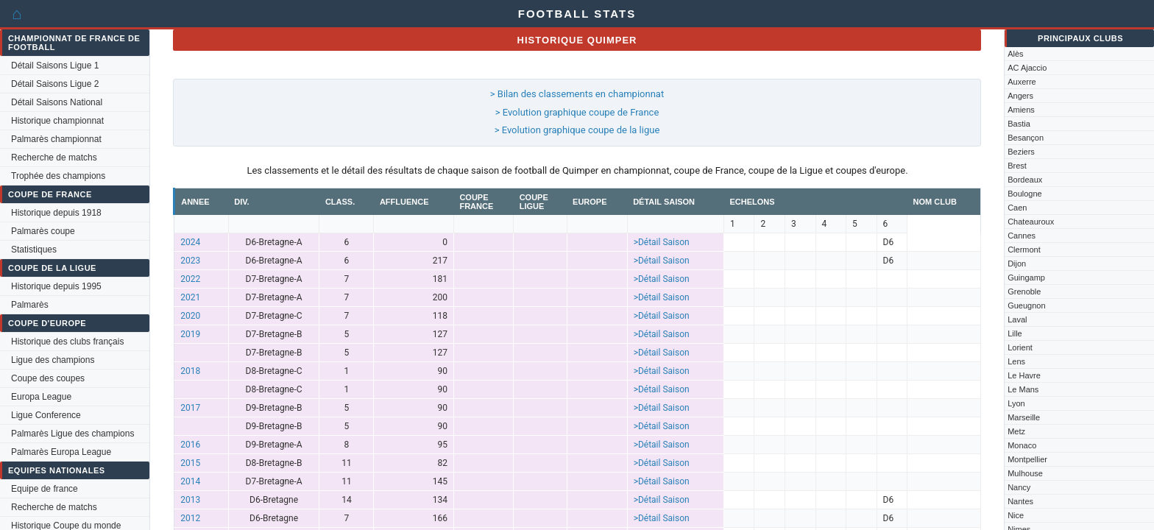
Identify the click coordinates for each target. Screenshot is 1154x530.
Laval (1017, 319)
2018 (190, 371)
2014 (190, 481)
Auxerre (1022, 81)
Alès (1015, 53)
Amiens (1021, 109)
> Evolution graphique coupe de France (577, 112)
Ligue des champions (52, 360)
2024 (190, 242)
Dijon (1017, 263)
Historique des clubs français (67, 341)
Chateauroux (1031, 221)
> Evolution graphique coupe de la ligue (577, 129)
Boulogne (1025, 193)
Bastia (1019, 123)
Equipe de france (44, 489)
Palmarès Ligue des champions (72, 433)
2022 (190, 279)
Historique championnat (57, 121)
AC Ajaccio (1027, 67)
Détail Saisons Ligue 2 (55, 84)
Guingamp (1026, 277)
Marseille (1024, 417)
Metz (1016, 431)
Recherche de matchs (54, 157)
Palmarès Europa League (61, 452)
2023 (190, 260)
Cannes (1022, 235)
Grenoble (1024, 291)
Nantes (1020, 501)
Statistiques (34, 249)
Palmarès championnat (56, 139)
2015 (190, 463)
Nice (1016, 515)
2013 (190, 500)
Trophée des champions (58, 176)
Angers (1020, 95)
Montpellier (1027, 459)
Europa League (41, 397)
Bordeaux (1025, 179)
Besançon (1026, 137)
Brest (1017, 165)
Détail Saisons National (56, 102)
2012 (190, 518)
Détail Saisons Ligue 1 (55, 65)
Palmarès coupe (43, 231)
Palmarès (30, 305)
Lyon (1016, 403)
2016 (190, 444)
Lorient (1020, 347)
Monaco (1022, 445)
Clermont (1024, 249)
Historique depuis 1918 (56, 213)
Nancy (1019, 487)
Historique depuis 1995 (56, 286)
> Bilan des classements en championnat (577, 93)
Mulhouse (1025, 473)
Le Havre (1024, 375)
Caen (1017, 207)
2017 (190, 408)
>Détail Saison (662, 242)
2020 (190, 316)
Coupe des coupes (48, 378)
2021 (190, 297)
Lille (1015, 333)
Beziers (1021, 151)
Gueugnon (1026, 305)
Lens (1016, 361)
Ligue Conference (46, 415)
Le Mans (1023, 389)
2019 (190, 334)
